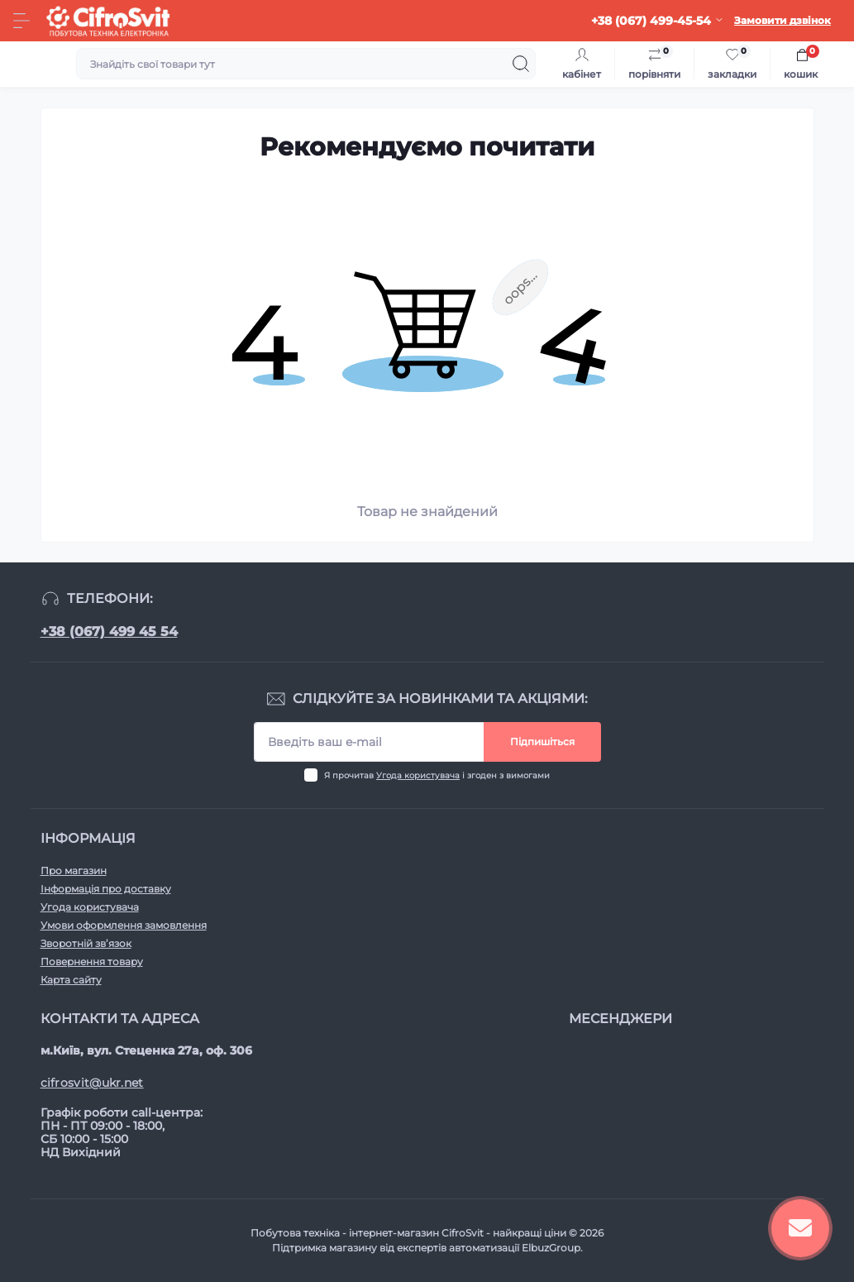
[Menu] (21, 20)
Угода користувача (418, 775)
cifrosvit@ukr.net (92, 1082)
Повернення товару (92, 961)
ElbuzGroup (551, 1247)
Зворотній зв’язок (86, 943)
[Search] (521, 63)
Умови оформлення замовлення (124, 925)
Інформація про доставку (106, 889)
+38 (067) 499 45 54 (109, 631)
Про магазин (74, 870)
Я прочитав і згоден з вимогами (437, 775)
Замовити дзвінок (782, 20)
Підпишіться (542, 741)
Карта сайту (71, 979)
